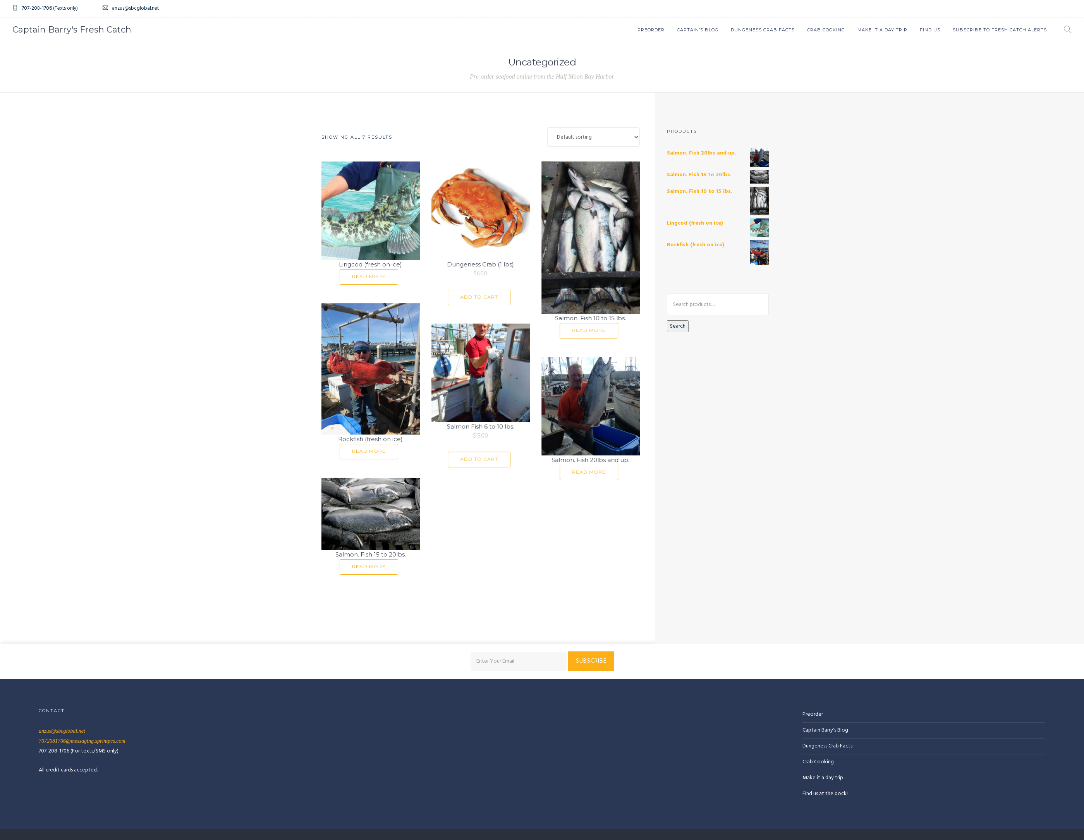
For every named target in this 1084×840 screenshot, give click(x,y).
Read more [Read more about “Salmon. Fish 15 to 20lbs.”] (369, 559)
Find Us (930, 30)
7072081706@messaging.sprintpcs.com (82, 682)
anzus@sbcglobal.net (62, 672)
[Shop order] (593, 137)
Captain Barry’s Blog (825, 671)
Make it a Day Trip (882, 30)
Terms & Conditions (184, 784)
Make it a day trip (822, 718)
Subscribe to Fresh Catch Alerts (1000, 30)
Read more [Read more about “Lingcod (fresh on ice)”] (369, 276)
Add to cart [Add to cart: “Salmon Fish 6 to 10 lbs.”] (476, 456)
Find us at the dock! (825, 734)
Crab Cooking (826, 30)
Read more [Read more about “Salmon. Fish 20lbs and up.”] (583, 467)
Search (677, 326)
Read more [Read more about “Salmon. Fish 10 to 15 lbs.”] (583, 330)
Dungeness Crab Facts (763, 30)
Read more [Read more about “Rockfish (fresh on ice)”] (369, 448)
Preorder (651, 30)
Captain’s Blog (697, 30)
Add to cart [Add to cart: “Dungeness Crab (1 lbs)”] (476, 297)
